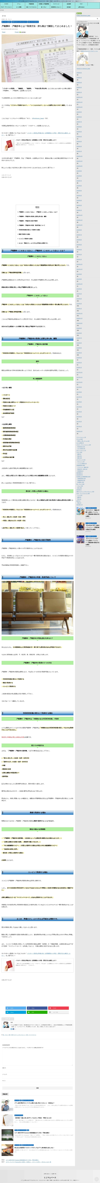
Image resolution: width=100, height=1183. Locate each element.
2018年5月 (79, 348)
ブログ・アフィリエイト (6, 7)
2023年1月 (79, 259)
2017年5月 (79, 407)
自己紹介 (69, 7)
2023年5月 (79, 244)
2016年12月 (79, 431)
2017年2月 (79, 421)
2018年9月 (79, 328)
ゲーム (18, 4)
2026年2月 (79, 87)
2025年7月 (79, 122)
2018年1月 (79, 367)
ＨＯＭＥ (6, 4)
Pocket (17, 32)
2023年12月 (79, 215)
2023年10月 (79, 225)
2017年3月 (79, 416)
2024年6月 (79, 185)
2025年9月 (79, 112)
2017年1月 (79, 426)
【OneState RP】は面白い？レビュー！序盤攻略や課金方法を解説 (92, 527)
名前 (4, 1068)
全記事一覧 (53, 1173)
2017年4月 (79, 411)
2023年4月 (79, 249)
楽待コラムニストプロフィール (89, 51)
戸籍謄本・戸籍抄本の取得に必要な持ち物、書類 (32, 216)
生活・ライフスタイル (31, 7)
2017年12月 (79, 372)
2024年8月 (79, 176)
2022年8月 (79, 279)
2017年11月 (79, 377)
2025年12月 (79, 97)
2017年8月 (79, 392)
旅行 (10, 1035)
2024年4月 (79, 195)
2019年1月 (79, 308)
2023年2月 (79, 254)
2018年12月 (79, 313)
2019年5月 (79, 289)
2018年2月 (79, 362)
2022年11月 (79, 269)
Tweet (3, 32)
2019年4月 (79, 294)
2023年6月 (79, 239)
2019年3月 (79, 298)
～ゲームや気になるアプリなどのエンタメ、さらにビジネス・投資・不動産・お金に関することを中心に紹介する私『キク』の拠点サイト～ (50, 1180)
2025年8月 (79, 117)
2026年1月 (79, 92)
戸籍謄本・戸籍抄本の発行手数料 (28, 221)
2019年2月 (79, 303)
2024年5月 (79, 190)
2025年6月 (79, 126)
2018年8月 (79, 333)
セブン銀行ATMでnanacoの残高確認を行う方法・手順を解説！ (32, 1133)
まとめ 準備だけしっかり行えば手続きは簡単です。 (34, 243)
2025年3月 (79, 141)
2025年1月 (79, 151)
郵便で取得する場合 (24, 234)
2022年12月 (79, 264)
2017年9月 (79, 387)
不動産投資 (31, 4)
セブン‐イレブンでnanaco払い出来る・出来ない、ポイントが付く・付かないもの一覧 (28, 1162)
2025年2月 (79, 146)
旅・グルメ (43, 7)
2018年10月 (79, 323)
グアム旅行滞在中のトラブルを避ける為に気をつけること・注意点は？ (34, 1103)
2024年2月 (79, 205)
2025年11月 (79, 102)
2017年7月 (79, 397)
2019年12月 (79, 284)
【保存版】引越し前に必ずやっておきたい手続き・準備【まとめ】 (33, 1118)
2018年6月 (79, 343)
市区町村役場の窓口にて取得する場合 (29, 230)
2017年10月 (79, 382)
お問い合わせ (81, 7)
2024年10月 (79, 166)
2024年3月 (79, 200)
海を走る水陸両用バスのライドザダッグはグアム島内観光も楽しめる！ (34, 1147)
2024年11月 (79, 161)
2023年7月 (79, 235)
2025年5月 (79, 131)
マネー (81, 4)
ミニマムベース (50, 1178)
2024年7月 (79, 180)
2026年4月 (79, 77)
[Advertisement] (15, 189)
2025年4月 (79, 136)
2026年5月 (79, 72)
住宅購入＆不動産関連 (44, 4)
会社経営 (69, 4)
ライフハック (56, 4)
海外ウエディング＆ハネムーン (18, 1035)
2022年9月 (79, 274)
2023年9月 (79, 230)
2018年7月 (79, 338)
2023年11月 (79, 220)
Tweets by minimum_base (83, 68)
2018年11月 (79, 318)
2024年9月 (79, 171)
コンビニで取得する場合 (26, 238)
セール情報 (18, 7)
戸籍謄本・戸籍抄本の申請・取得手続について (32, 225)
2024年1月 (79, 210)
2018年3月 (79, 357)
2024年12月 (79, 156)
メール (4, 1074)
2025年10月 (79, 107)
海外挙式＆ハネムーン (56, 7)
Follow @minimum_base (83, 15)
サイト (4, 1080)
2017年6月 (79, 402)
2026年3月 (79, 82)
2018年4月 (79, 352)
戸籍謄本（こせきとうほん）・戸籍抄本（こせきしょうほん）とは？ (38, 212)
